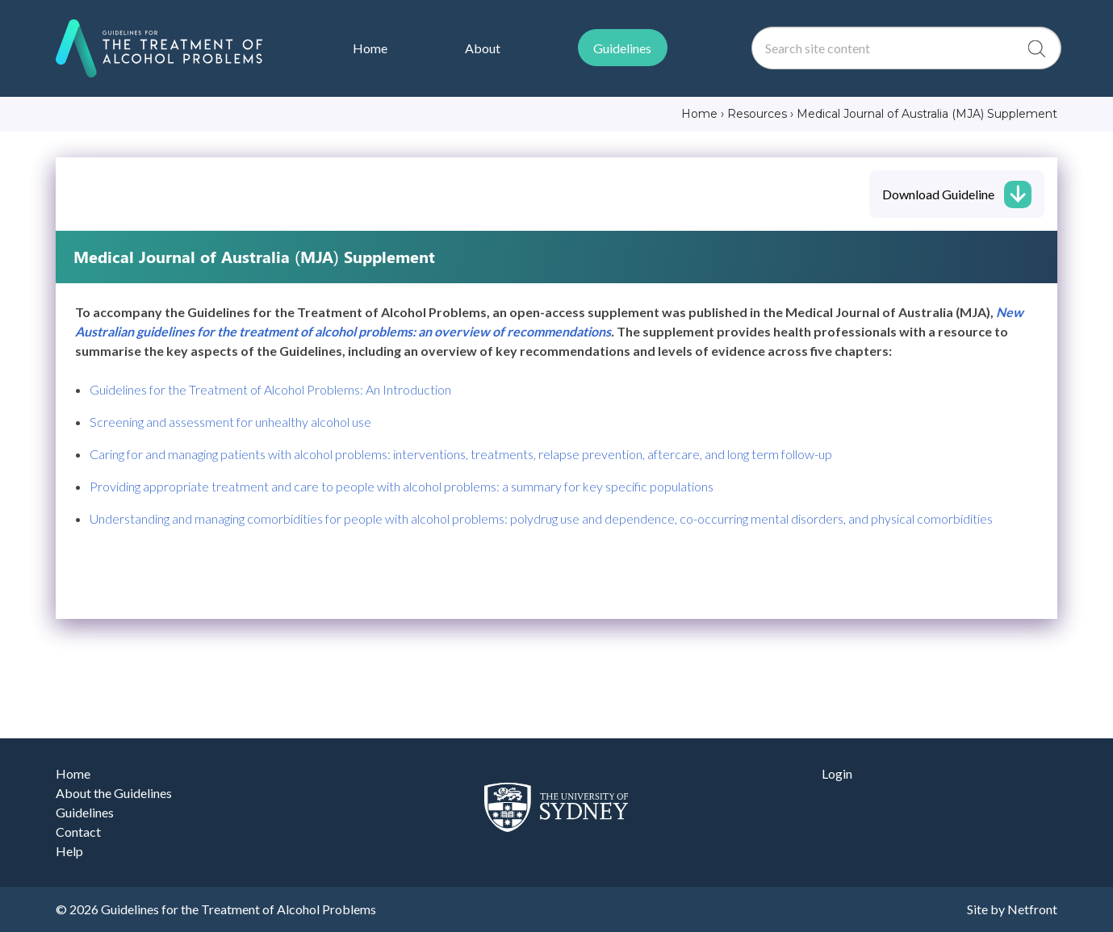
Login (837, 773)
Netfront (1032, 909)
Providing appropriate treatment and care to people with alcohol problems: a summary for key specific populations (401, 486)
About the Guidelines (114, 792)
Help (69, 851)
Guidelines (85, 812)
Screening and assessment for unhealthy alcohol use (230, 421)
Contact (78, 831)
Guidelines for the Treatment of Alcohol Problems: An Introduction (270, 389)
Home (73, 773)
